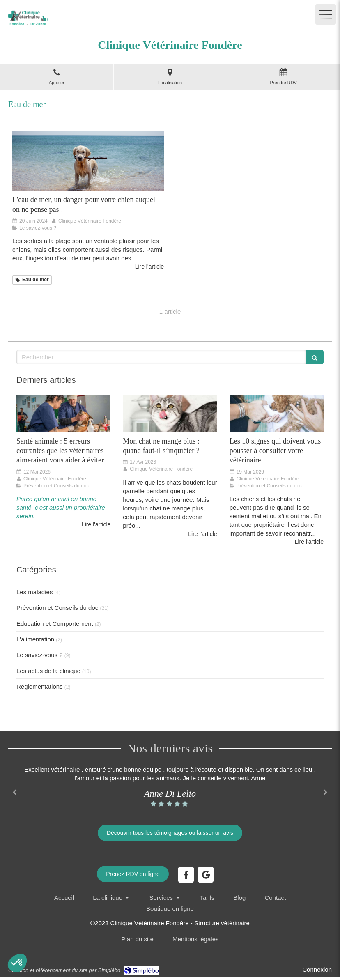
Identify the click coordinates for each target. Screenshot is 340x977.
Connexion (317, 969)
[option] (170, 786)
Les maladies (34, 591)
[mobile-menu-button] (325, 14)
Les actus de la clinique (48, 670)
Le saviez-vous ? (39, 654)
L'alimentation (35, 639)
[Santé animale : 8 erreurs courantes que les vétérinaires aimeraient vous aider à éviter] (63, 413)
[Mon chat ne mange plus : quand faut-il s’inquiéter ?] (170, 413)
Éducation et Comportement (54, 623)
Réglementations (39, 686)
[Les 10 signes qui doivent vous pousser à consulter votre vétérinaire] (277, 413)
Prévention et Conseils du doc (57, 607)
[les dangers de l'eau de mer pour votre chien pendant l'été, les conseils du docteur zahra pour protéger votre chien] (88, 161)
